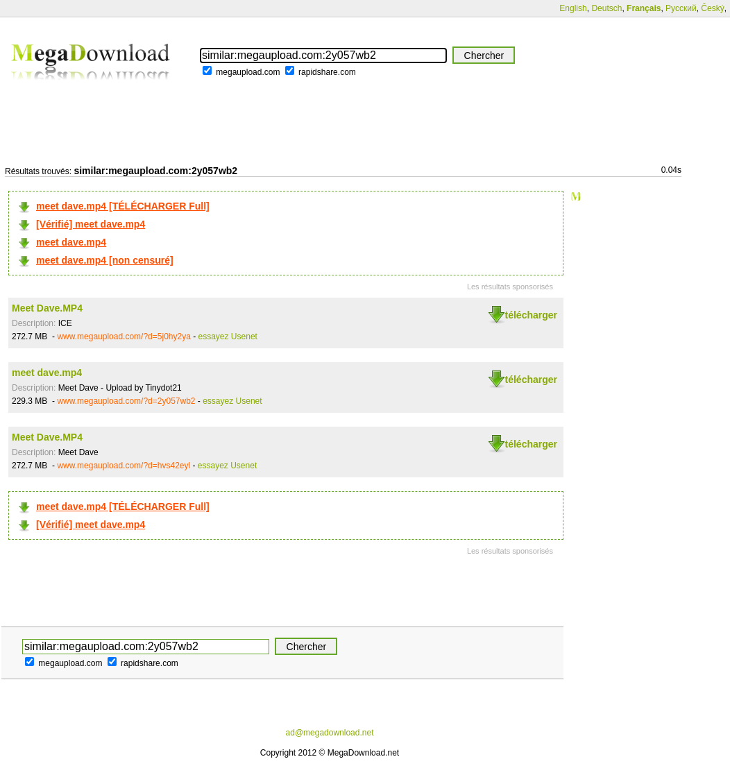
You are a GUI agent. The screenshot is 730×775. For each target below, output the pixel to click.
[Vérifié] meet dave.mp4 (90, 224)
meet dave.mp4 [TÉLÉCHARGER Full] (123, 206)
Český (712, 8)
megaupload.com (248, 72)
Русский (681, 8)
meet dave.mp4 (71, 242)
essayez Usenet (227, 336)
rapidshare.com (327, 72)
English (572, 8)
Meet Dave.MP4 (47, 308)
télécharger (531, 315)
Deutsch (606, 8)
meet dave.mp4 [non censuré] (104, 260)
